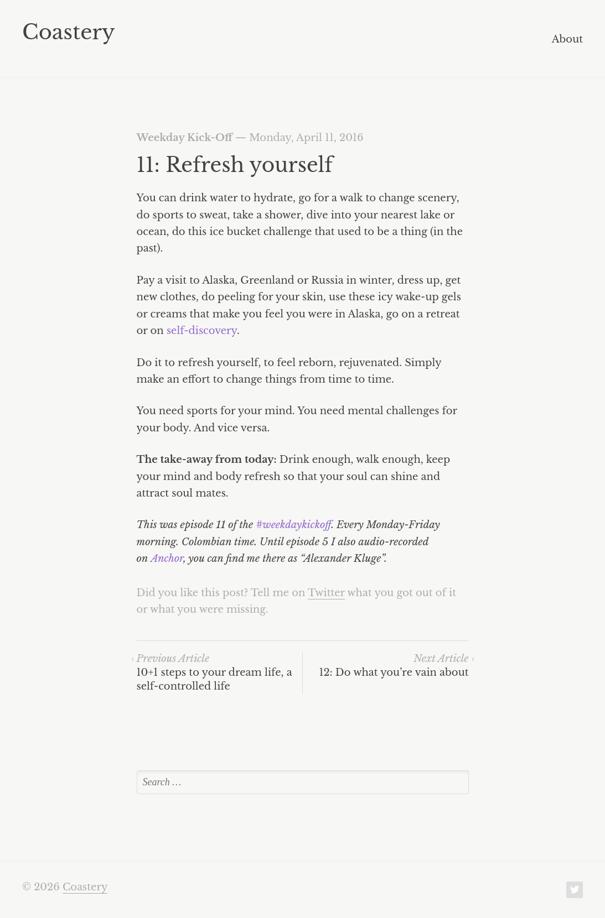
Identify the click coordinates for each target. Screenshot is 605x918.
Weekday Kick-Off (184, 138)
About (567, 39)
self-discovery (202, 331)
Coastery (68, 32)
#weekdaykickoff (293, 525)
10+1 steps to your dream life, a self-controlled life (214, 672)
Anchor (167, 558)
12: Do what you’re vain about (393, 666)
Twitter (326, 593)
